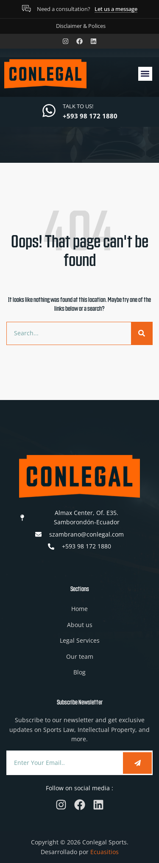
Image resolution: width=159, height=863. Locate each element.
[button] (145, 74)
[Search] (141, 333)
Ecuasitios (104, 852)
